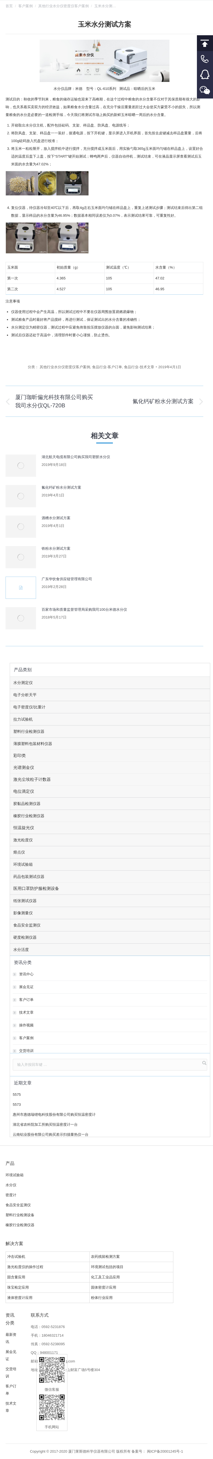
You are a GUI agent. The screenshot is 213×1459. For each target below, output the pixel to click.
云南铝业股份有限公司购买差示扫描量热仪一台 (50, 1134)
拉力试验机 (23, 719)
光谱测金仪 (23, 767)
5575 (17, 1094)
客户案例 (25, 6)
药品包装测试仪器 (28, 876)
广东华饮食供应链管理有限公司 (67, 579)
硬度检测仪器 (25, 937)
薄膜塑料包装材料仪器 (32, 743)
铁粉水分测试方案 (56, 548)
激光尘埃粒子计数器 (32, 779)
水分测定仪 (23, 682)
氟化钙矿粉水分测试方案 (61, 487)
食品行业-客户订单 (107, 367)
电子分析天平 (25, 695)
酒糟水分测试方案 (56, 518)
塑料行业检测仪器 (28, 731)
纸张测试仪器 (25, 900)
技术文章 (26, 1012)
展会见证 (26, 987)
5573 (17, 1104)
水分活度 (21, 949)
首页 (9, 6)
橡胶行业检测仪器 (28, 816)
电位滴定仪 (23, 791)
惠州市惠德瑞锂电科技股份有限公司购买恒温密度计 (54, 1114)
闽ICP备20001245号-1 (165, 1451)
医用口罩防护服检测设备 (36, 888)
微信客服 (205, 91)
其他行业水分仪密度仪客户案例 (63, 6)
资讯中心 (26, 974)
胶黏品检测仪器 (26, 803)
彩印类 (19, 755)
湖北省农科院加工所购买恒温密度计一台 (45, 1124)
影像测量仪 (23, 913)
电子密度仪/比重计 (29, 707)
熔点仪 (19, 852)
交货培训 (26, 1051)
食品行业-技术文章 (139, 367)
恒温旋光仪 (23, 827)
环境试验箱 (23, 864)
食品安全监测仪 (26, 925)
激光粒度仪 (23, 840)
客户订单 (26, 1000)
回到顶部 (205, 43)
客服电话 (205, 59)
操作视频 (26, 1025)
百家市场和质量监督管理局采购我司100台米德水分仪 (84, 609)
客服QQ (205, 75)
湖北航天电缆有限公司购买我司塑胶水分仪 (76, 457)
